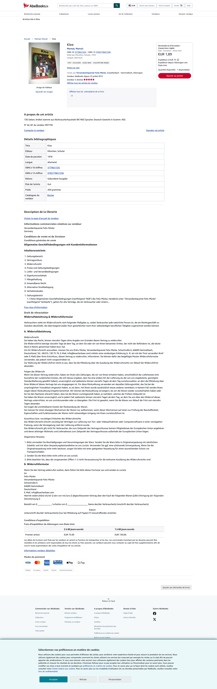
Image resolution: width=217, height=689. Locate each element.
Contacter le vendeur (34, 130)
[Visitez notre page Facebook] (154, 613)
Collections (64, 14)
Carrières (97, 622)
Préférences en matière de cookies (106, 633)
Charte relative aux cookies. (64, 668)
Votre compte (164, 5)
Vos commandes (41, 626)
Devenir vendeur (186, 14)
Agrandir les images (44, 91)
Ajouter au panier (174, 75)
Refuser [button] (83, 679)
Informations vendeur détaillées (39, 550)
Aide (189, 5)
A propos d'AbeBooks (102, 613)
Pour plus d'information (35, 307)
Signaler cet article (155, 130)
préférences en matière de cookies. (98, 666)
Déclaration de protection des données (105, 627)
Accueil (27, 39)
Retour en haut (108, 601)
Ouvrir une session (146, 5)
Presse (96, 617)
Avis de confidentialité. (48, 671)
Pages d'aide (128, 613)
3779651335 (80, 52)
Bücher (50, 195)
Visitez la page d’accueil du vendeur (41, 218)
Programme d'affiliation (73, 617)
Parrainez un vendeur (72, 622)
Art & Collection (126, 14)
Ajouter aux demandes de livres (176, 587)
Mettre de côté (73, 68)
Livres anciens (94, 14)
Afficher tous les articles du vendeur (82, 83)
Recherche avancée (32, 14)
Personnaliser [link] (115, 679)
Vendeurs (156, 14)
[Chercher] (117, 5)
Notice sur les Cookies (102, 637)
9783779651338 (55, 173)
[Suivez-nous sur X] (154, 619)
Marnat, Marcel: (41, 39)
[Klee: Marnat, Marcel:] (44, 63)
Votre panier (39, 631)
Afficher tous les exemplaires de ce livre (86, 91)
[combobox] (85, 5)
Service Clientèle (129, 617)
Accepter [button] (53, 679)
